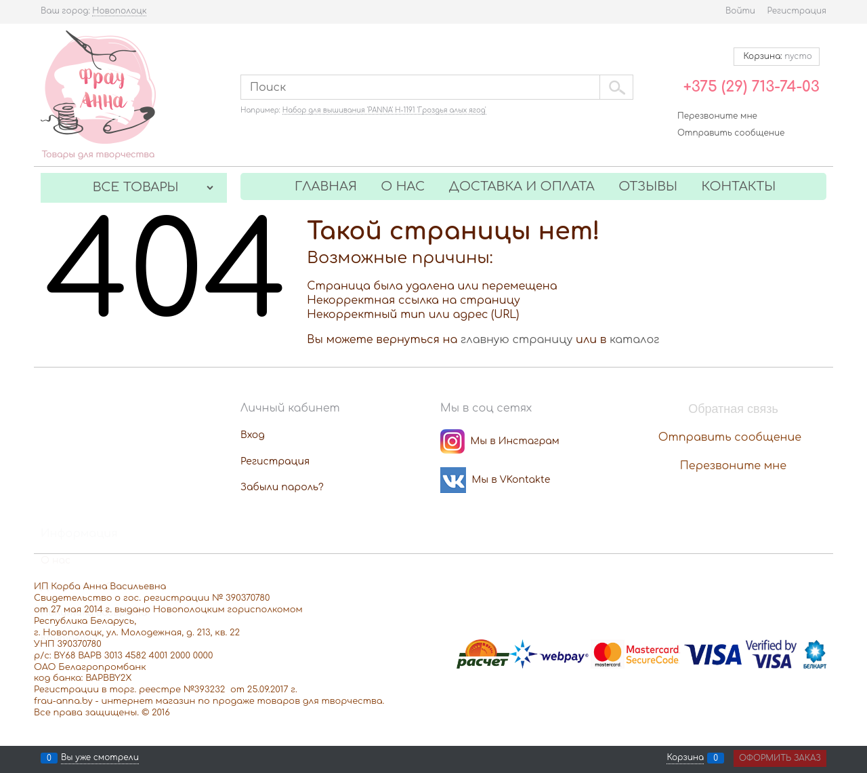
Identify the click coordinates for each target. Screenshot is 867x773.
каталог (635, 340)
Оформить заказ (780, 758)
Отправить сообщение (730, 133)
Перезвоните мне (717, 116)
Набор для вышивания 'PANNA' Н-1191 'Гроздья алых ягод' (384, 110)
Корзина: (776, 56)
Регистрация (796, 11)
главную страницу (516, 340)
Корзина (685, 758)
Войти (740, 11)
